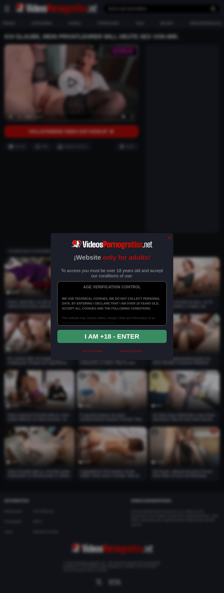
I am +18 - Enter (112, 336)
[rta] (111, 353)
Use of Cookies (92, 351)
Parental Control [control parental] (131, 351)
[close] (169, 238)
